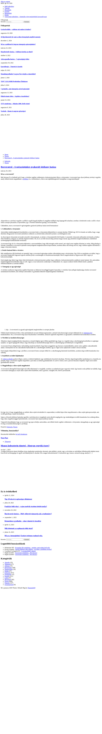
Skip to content (5, 1)
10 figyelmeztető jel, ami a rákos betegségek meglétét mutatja (20, 37)
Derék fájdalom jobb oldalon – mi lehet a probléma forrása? (33, 549)
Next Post (4, 438)
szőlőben (25, 179)
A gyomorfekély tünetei (28, 551)
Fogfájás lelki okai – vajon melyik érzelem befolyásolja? (26, 506)
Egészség (7, 161)
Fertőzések (8, 574)
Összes (7, 163)
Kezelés (7, 11)
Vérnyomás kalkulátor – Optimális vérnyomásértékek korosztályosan (26, 16)
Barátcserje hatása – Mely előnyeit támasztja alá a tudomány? (28, 514)
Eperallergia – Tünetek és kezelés (11, 66)
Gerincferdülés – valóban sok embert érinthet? (16, 29)
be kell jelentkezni (21, 434)
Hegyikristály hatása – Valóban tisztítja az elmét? (17, 52)
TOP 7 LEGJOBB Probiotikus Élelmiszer (14, 81)
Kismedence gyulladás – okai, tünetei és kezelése (23, 521)
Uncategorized (9, 584)
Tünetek (7, 8)
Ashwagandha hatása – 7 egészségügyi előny (15, 59)
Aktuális (7, 562)
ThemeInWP (31, 588)
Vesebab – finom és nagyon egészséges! (13, 111)
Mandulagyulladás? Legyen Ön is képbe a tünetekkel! (18, 74)
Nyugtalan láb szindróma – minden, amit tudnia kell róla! (32, 547)
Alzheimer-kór (87, 333)
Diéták (7, 15)
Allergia (7, 566)
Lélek (6, 578)
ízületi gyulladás (8, 359)
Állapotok (8, 441)
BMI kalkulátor (9, 6)
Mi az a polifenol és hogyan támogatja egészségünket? (18, 44)
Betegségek (8, 13)
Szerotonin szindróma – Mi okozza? (26, 553)
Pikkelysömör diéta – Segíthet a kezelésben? (15, 96)
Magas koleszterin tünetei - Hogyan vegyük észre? (25, 445)
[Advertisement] (18, 134)
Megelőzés (8, 10)
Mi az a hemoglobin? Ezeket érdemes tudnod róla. (24, 536)
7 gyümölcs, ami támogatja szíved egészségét (15, 89)
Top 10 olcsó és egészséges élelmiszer (18, 499)
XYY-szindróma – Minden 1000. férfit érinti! (15, 103)
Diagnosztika (9, 569)
